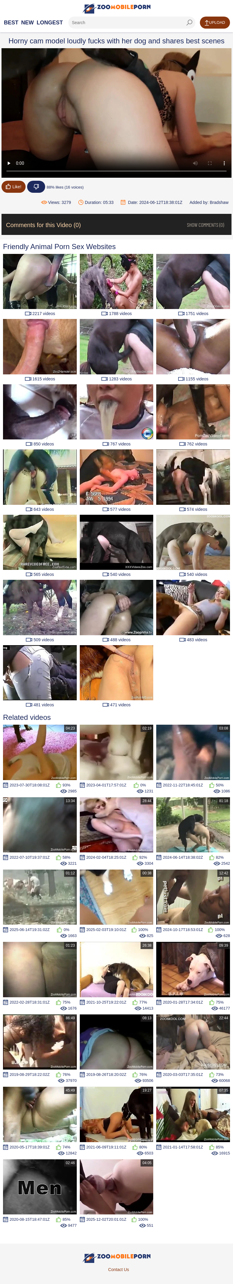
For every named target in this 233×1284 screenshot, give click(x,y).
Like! (13, 186)
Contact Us (118, 1269)
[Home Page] (116, 8)
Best (11, 23)
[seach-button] (189, 23)
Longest (50, 23)
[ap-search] (131, 23)
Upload (215, 23)
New (27, 23)
